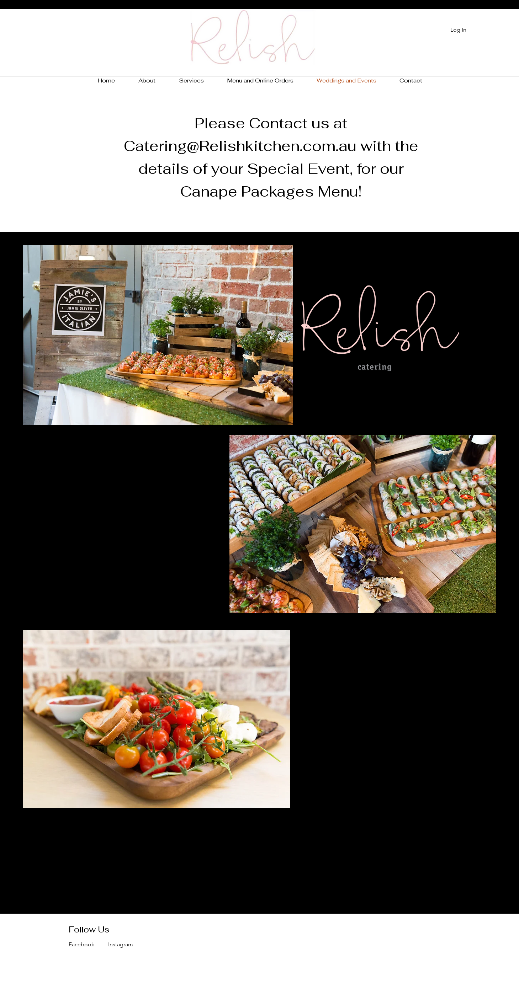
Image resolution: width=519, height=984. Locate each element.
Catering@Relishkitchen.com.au (240, 146)
